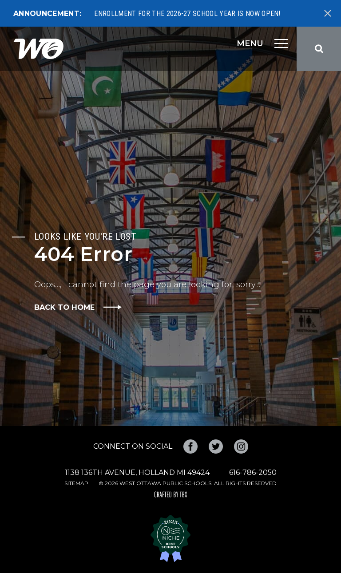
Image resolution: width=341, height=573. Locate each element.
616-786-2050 (253, 472)
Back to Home (64, 307)
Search (319, 49)
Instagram (241, 446)
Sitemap (76, 483)
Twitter (216, 446)
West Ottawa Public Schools (38, 49)
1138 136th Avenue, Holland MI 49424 (137, 472)
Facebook (190, 446)
